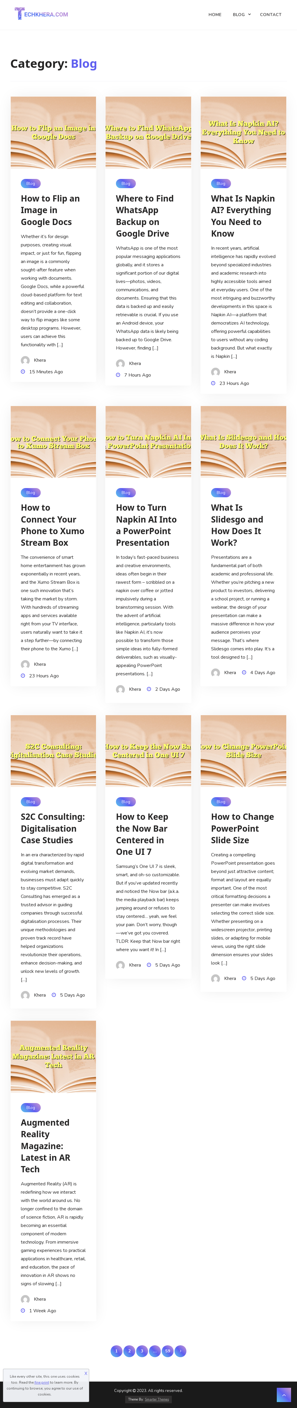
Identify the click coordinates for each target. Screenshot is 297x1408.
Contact (271, 15)
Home (215, 15)
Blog (239, 15)
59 (167, 1351)
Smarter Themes (157, 1399)
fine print (41, 1382)
